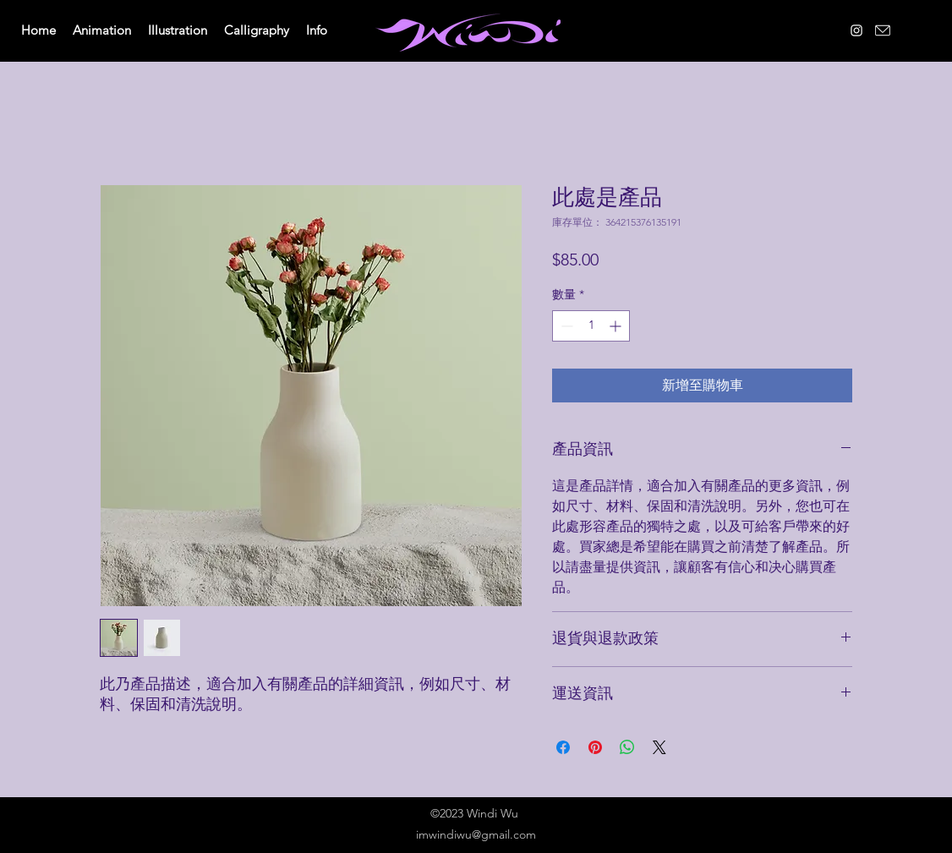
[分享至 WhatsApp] (627, 747)
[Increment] (616, 326)
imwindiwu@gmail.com (476, 834)
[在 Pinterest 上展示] (595, 747)
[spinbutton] (591, 326)
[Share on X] (659, 747)
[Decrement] (565, 326)
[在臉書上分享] (563, 747)
